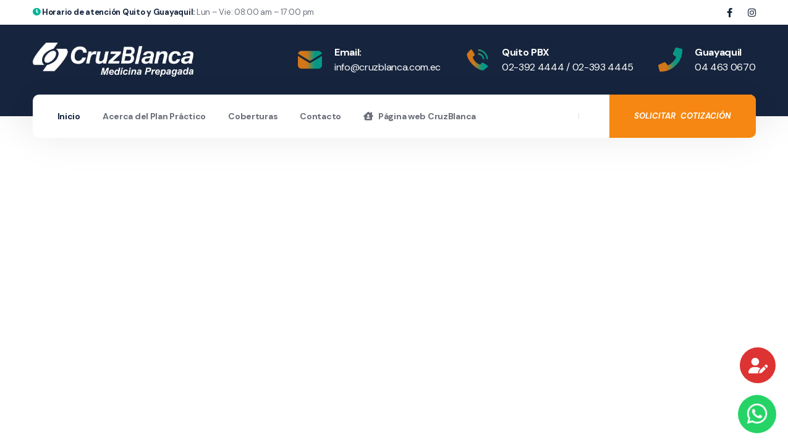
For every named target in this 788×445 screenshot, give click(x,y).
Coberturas (252, 116)
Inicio (68, 116)
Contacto (320, 116)
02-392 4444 (533, 67)
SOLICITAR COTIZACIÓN (682, 116)
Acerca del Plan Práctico (154, 116)
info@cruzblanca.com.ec (387, 67)
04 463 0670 (725, 67)
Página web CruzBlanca (419, 116)
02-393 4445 (602, 67)
